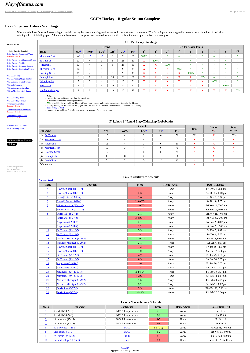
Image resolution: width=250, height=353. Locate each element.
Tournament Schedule (15, 104)
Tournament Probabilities (17, 116)
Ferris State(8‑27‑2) (67, 213)
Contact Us (125, 348)
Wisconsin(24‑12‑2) (64, 336)
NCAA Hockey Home (15, 128)
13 (46, 336)
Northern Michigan (49, 90)
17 (47, 255)
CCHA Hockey (30, 12)
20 (47, 271)
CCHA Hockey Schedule (16, 101)
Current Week (46, 180)
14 (47, 238)
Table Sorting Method (55, 108)
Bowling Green (47, 73)
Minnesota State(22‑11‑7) (70, 205)
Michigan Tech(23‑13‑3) (70, 271)
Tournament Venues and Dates (19, 110)
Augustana (45, 64)
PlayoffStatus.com (24, 4)
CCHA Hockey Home (15, 98)
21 (47, 280)
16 (47, 246)
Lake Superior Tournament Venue (20, 54)
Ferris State (45, 85)
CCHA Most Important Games (19, 91)
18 (47, 263)
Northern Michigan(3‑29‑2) (71, 238)
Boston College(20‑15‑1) (67, 340)
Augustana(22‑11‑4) (67, 222)
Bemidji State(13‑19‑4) (69, 197)
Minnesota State (48, 56)
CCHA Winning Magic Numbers (20, 79)
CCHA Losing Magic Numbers (19, 82)
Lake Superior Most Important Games (22, 60)
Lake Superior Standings (62, 12)
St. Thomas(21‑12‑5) (68, 230)
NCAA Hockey (17, 12)
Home (7, 12)
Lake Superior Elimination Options (20, 69)
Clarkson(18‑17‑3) (63, 331)
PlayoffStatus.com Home (16, 125)
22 (47, 288)
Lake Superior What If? (16, 63)
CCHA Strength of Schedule (18, 88)
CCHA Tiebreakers (14, 85)
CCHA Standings (44, 12)
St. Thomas (45, 60)
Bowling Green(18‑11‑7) (70, 188)
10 (47, 230)
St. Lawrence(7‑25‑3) (65, 327)
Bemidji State (47, 77)
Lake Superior (47, 81)
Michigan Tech (47, 69)
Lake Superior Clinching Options (20, 66)
